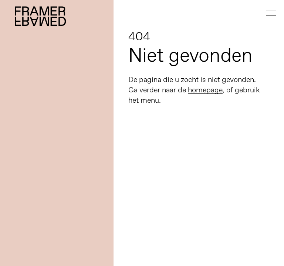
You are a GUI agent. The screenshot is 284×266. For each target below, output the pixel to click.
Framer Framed (41, 16)
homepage (205, 90)
